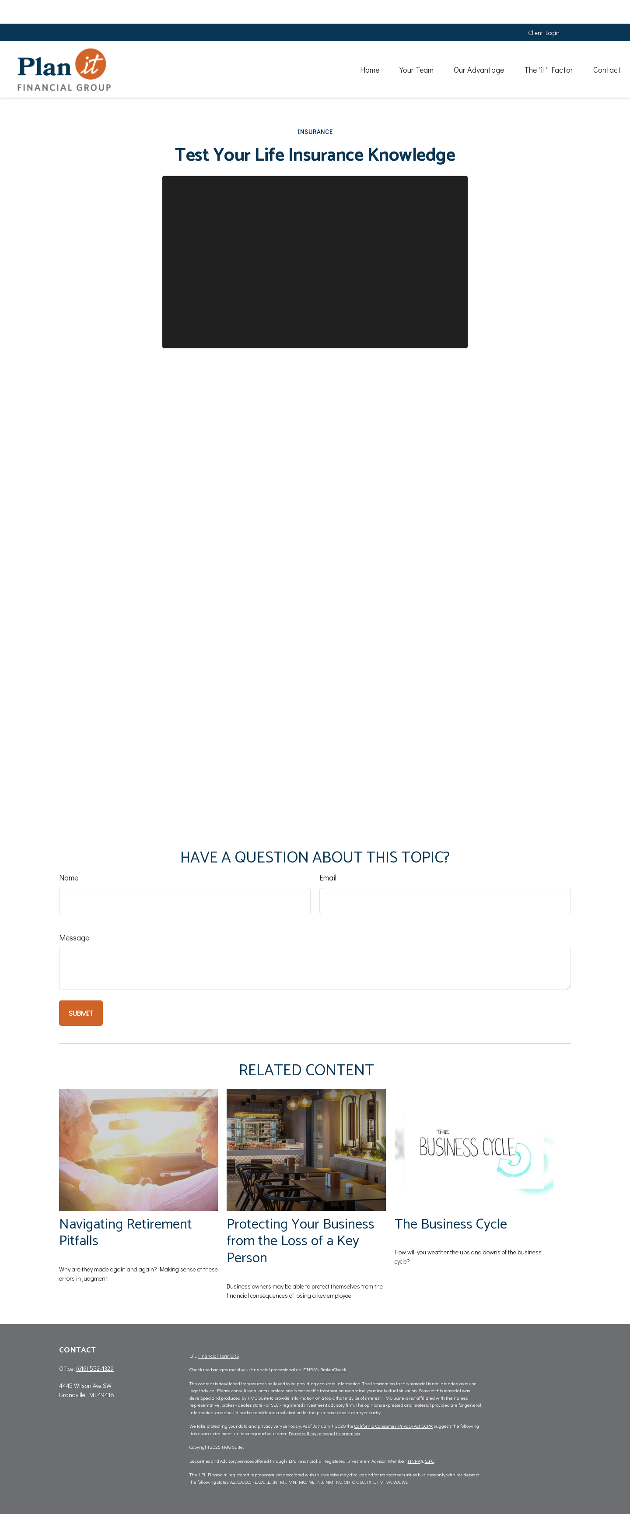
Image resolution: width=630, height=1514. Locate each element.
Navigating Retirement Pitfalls (125, 1233)
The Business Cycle (451, 1224)
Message (74, 937)
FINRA (414, 1461)
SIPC (429, 1461)
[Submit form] (81, 1013)
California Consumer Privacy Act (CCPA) (393, 1425)
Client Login (544, 9)
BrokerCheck (333, 1369)
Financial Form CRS (218, 1355)
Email (327, 877)
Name (68, 877)
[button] (316, 45)
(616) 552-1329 (95, 1368)
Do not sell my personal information (324, 1433)
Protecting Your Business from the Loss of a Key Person (300, 1241)
